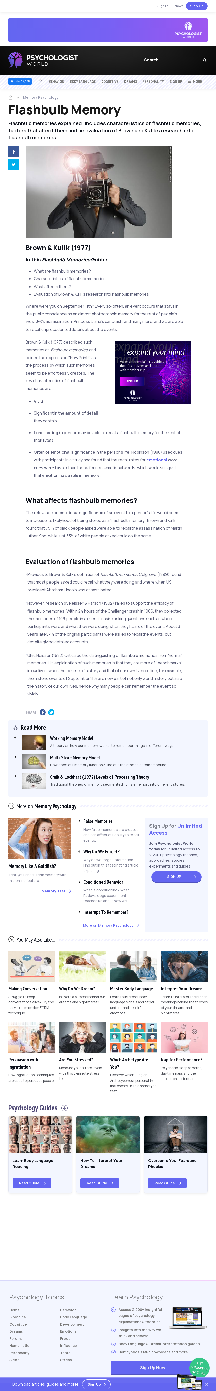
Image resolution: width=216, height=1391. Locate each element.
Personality (153, 81)
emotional (156, 460)
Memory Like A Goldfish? (34, 866)
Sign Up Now (173, 1371)
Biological (18, 1319)
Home (14, 1312)
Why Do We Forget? (101, 851)
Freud (65, 1341)
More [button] (194, 81)
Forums (16, 1341)
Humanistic (19, 1348)
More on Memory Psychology (108, 925)
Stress (66, 1362)
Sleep (14, 1362)
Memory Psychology (41, 97)
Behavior (56, 81)
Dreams (130, 81)
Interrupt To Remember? (105, 912)
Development (72, 1326)
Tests (65, 1355)
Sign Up (196, 6)
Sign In (162, 6)
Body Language (83, 81)
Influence (68, 1348)
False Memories (98, 821)
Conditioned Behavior (103, 881)
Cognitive (110, 81)
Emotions (68, 1333)
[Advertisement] (108, 1242)
